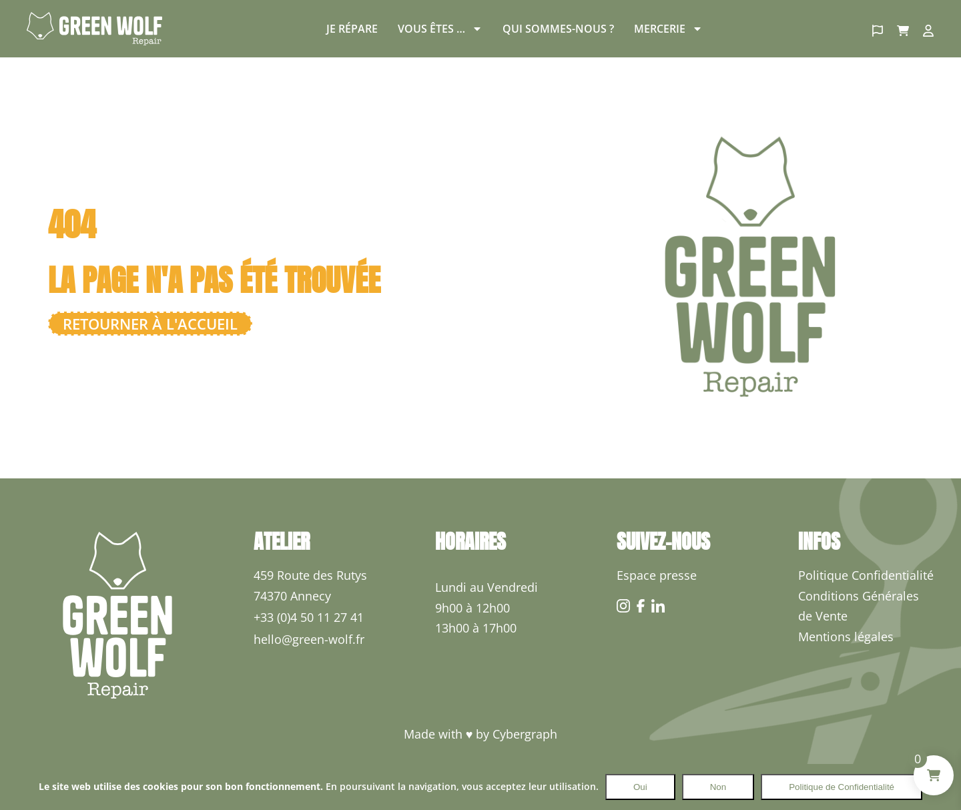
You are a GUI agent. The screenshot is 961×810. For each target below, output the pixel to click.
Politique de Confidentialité (841, 787)
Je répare (352, 28)
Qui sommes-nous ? (558, 28)
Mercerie (668, 29)
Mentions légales (846, 637)
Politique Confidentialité (866, 575)
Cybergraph (525, 734)
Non (718, 787)
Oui (640, 787)
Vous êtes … (440, 29)
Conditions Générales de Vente (858, 606)
